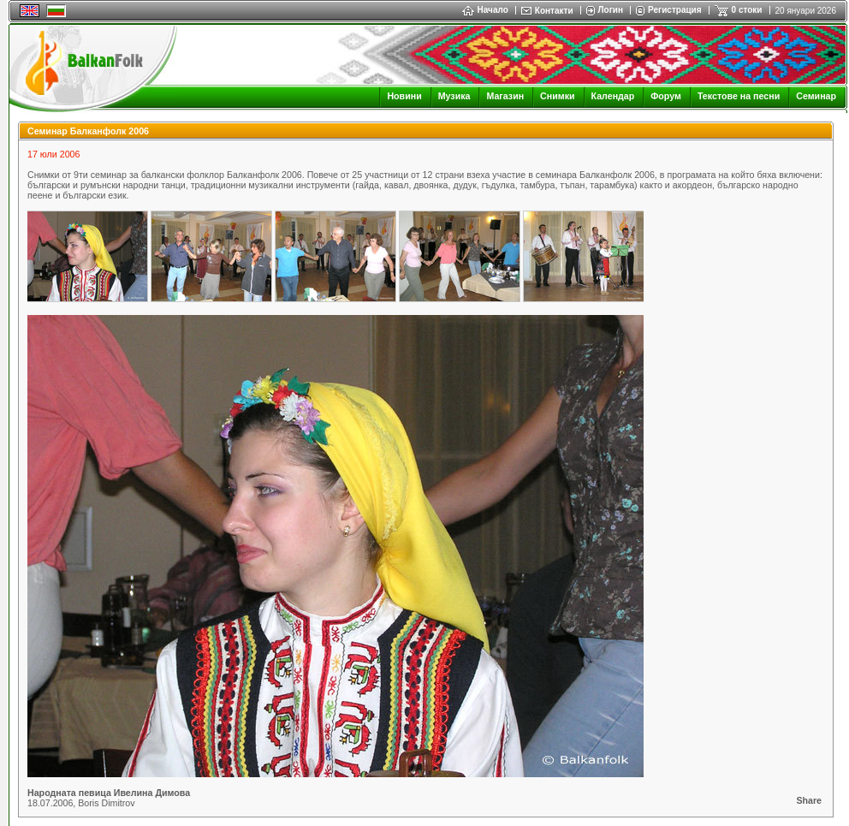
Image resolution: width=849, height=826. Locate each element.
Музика (454, 96)
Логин (610, 10)
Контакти (554, 10)
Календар (613, 96)
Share (809, 800)
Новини (404, 96)
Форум (665, 96)
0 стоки (747, 10)
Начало (485, 10)
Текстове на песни (739, 96)
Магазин (505, 96)
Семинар (816, 96)
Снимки (557, 96)
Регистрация (675, 10)
